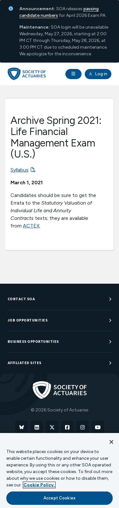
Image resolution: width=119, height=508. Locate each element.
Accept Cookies (59, 498)
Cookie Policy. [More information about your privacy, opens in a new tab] (39, 485)
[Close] (111, 442)
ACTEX (31, 226)
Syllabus (19, 170)
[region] (59, 470)
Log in (98, 74)
